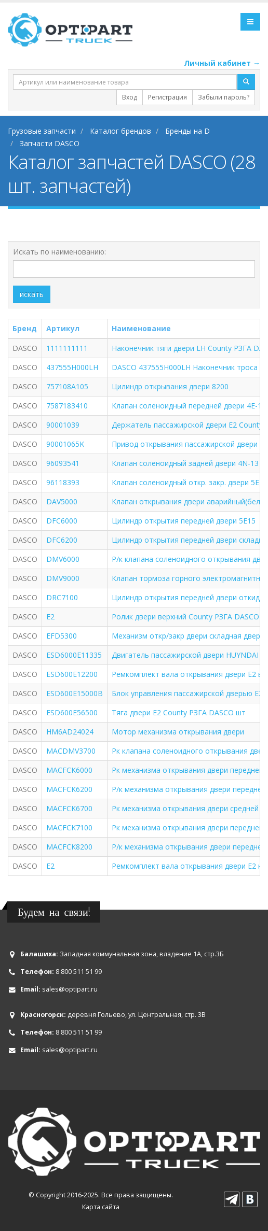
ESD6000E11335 (74, 655)
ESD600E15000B (74, 693)
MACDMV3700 (71, 751)
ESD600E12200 (72, 674)
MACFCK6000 (69, 770)
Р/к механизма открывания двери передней (189, 847)
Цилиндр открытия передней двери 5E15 (184, 521)
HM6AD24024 (69, 732)
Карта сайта (100, 1206)
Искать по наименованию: (59, 252)
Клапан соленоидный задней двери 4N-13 (185, 463)
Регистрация (167, 97)
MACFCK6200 (69, 789)
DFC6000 (61, 521)
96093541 (62, 463)
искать (32, 294)
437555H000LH (72, 367)
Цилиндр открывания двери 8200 (170, 386)
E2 (50, 616)
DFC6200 (61, 540)
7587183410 (67, 406)
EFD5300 (61, 636)
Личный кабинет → (222, 63)
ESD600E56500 (72, 712)
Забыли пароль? (223, 97)
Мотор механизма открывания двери (178, 732)
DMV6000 (62, 559)
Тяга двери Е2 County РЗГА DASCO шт (179, 712)
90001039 (62, 425)
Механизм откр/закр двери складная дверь (188, 636)
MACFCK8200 (69, 847)
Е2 (50, 866)
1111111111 (67, 348)
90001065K (65, 444)
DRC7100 (62, 597)
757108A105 (67, 386)
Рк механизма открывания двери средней (185, 808)
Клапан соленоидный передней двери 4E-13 (189, 406)
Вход (129, 97)
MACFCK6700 (69, 808)
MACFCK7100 (69, 827)
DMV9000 (62, 578)
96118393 (62, 482)
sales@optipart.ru (70, 989)
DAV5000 (61, 501)
